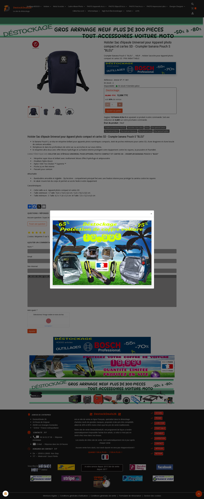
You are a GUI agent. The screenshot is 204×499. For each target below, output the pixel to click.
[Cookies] (5, 494)
